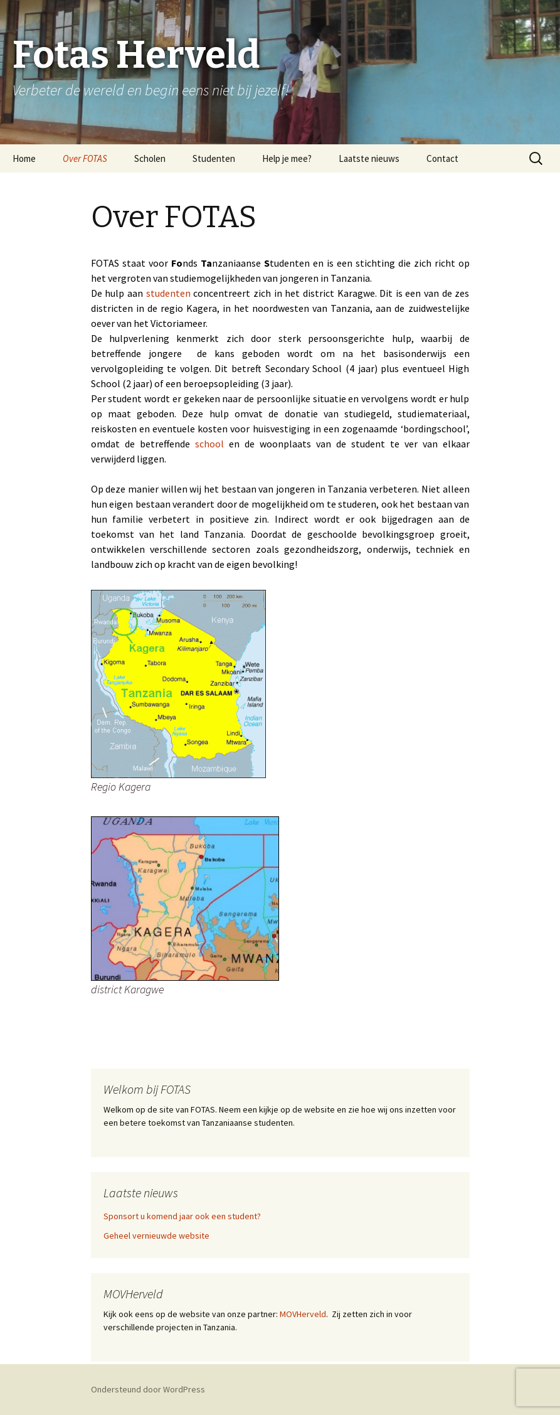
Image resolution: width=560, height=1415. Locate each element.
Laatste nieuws (369, 158)
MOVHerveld (302, 1314)
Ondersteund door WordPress (148, 1389)
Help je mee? (287, 158)
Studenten (214, 158)
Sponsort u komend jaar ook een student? (182, 1216)
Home (24, 158)
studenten (168, 293)
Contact (442, 158)
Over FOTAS (85, 158)
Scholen (150, 158)
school (209, 443)
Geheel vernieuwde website (156, 1235)
